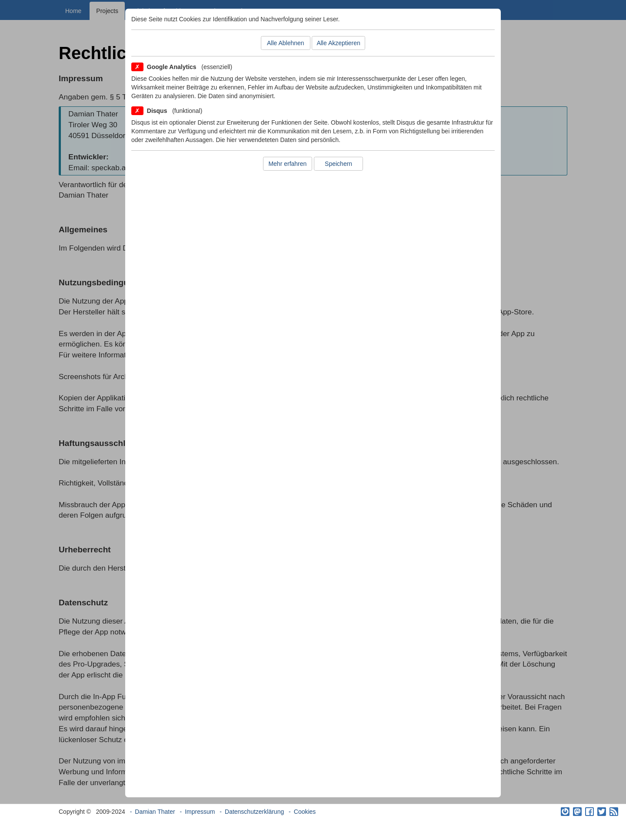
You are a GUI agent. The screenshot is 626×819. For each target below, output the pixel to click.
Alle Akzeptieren (338, 43)
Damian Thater (155, 811)
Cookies (305, 811)
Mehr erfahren (287, 163)
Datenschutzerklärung (254, 811)
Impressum (200, 811)
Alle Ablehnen (285, 43)
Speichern (338, 163)
